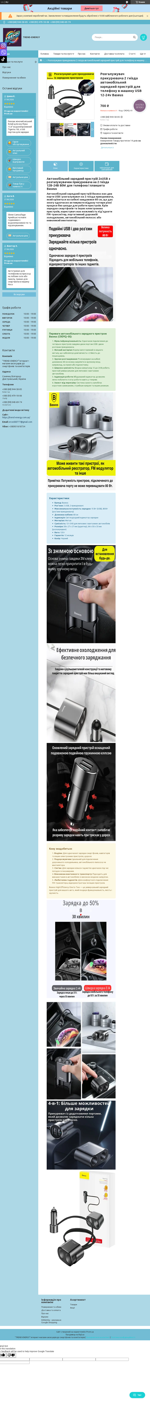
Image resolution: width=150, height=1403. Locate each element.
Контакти (95, 54)
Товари (73, 1304)
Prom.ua (90, 1332)
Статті (132, 54)
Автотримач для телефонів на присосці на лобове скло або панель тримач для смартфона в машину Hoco (19, 278)
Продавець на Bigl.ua (75, 1335)
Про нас (82, 54)
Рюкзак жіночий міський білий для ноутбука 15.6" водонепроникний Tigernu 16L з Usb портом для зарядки (20, 126)
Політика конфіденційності (123, 1337)
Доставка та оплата (114, 54)
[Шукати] (134, 37)
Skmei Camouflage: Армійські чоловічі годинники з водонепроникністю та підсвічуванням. (19, 220)
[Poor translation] (11, 1355)
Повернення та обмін (14, 77)
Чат (137, 1395)
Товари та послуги (62, 54)
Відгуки (6, 72)
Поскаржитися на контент (98, 1337)
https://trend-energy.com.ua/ (16, 417)
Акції (72, 1308)
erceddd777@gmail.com (20, 422)
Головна (45, 54)
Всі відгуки (19, 294)
